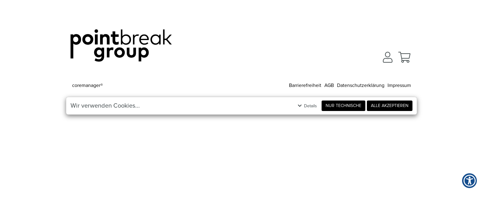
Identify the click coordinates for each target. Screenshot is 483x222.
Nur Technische (343, 106)
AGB (329, 85)
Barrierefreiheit (305, 85)
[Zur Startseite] (121, 47)
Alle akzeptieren (389, 106)
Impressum (399, 85)
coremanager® (87, 85)
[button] (387, 57)
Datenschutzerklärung (360, 85)
